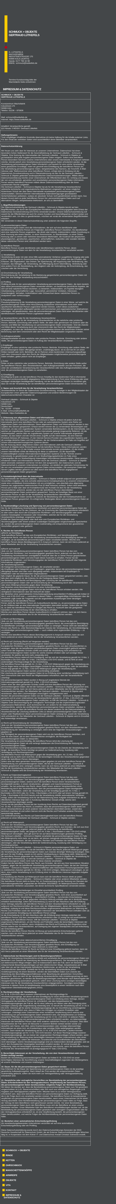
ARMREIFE (11, 1175)
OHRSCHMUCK (14, 1165)
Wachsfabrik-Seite (17, 82)
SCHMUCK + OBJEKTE (18, 1150)
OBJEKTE (11, 1180)
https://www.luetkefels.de (20, 119)
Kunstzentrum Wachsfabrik (13, 104)
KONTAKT (11, 1190)
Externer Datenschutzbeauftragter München (69, 1132)
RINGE (9, 1155)
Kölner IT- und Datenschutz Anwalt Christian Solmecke (54, 1134)
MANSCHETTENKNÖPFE (19, 1170)
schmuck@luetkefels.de (26, 63)
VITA (8, 1185)
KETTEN (10, 1160)
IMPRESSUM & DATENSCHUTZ (12, 1196)
